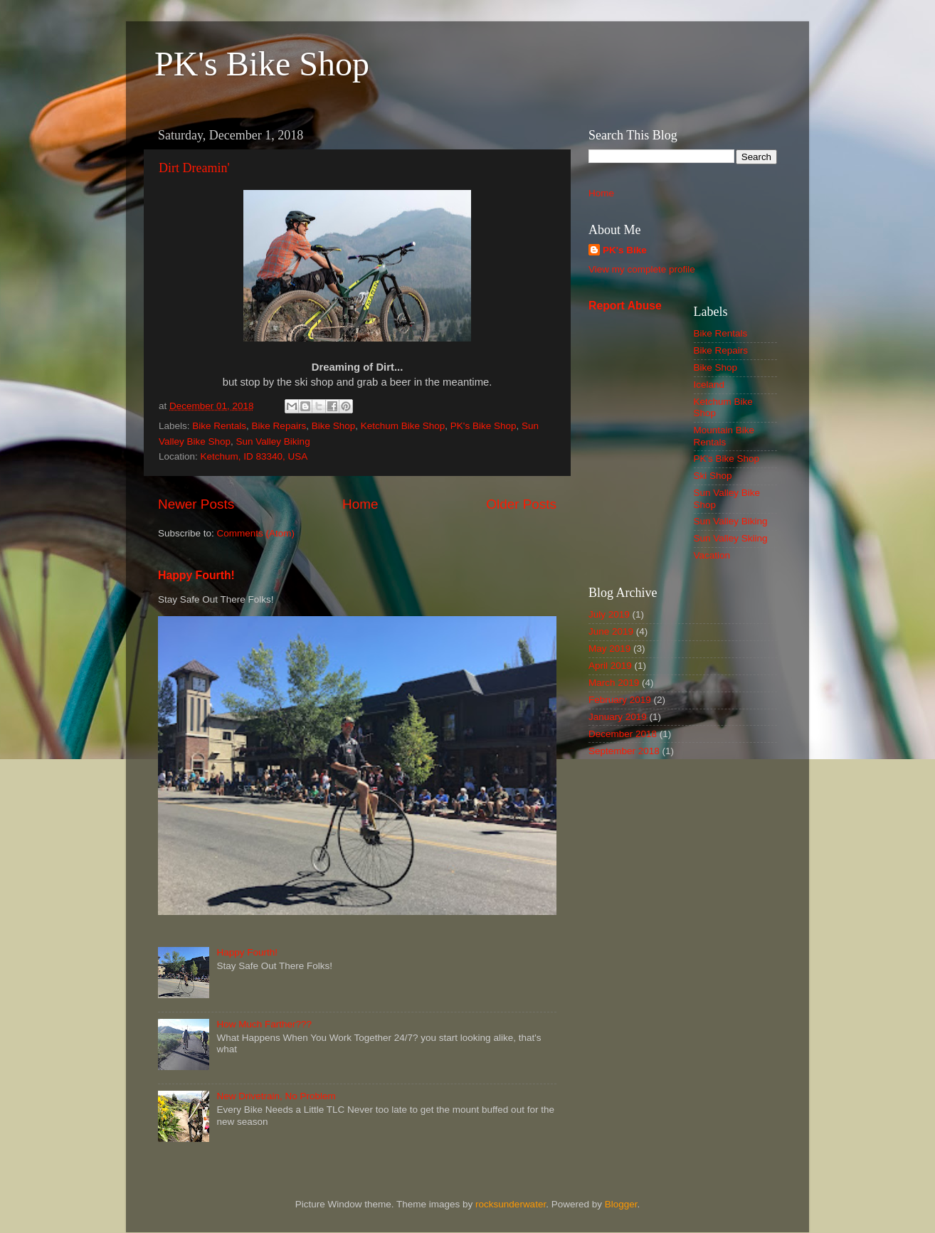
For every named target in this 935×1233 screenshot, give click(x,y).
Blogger (621, 1204)
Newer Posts (196, 504)
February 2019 (619, 699)
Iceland (709, 384)
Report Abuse (625, 306)
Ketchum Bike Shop (403, 425)
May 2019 (609, 648)
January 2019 (617, 716)
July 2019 (609, 614)
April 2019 (610, 665)
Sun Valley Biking (273, 441)
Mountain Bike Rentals (724, 436)
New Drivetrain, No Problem (275, 1096)
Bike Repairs (279, 425)
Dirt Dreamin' (194, 168)
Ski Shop (713, 475)
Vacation (712, 555)
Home (360, 504)
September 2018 (624, 751)
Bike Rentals (219, 425)
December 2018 (622, 734)
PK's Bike (625, 250)
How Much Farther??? (264, 1024)
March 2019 (613, 682)
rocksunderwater (510, 1204)
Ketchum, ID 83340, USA (254, 456)
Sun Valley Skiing (731, 538)
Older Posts (521, 504)
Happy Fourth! (196, 575)
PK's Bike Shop (261, 64)
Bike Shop (334, 425)
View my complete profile (641, 269)
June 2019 (610, 631)
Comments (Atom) (256, 533)
